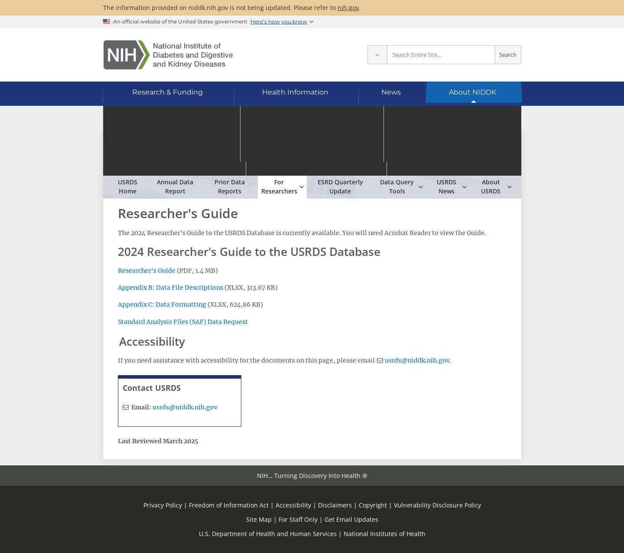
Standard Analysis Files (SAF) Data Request (183, 322)
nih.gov (348, 7)
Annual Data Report (175, 186)
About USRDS (490, 186)
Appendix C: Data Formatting (163, 304)
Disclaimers (335, 505)
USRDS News (446, 186)
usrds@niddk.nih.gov (417, 360)
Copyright (373, 505)
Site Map (259, 519)
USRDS (170, 152)
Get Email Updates (351, 519)
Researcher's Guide (147, 271)
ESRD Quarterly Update (340, 186)
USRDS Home (127, 186)
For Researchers (279, 186)
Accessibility (293, 505)
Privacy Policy (162, 505)
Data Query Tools (397, 186)
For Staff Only (298, 519)
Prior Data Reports (229, 186)
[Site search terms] (441, 55)
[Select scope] (377, 55)
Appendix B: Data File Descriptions (170, 287)
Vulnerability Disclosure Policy (437, 505)
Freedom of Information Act (229, 505)
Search (508, 55)
